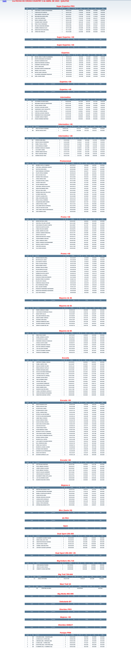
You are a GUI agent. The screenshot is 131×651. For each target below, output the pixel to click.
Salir (5, 1)
